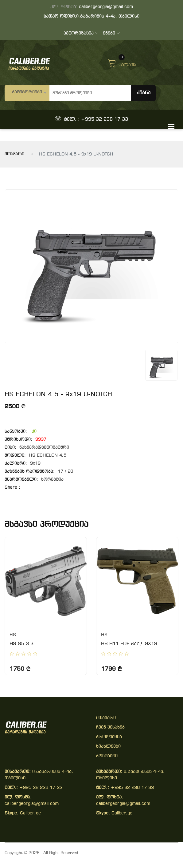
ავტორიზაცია (81, 33)
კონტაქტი (107, 756)
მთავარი (14, 154)
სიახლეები (108, 746)
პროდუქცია (109, 737)
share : (12, 487)
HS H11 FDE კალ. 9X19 (129, 643)
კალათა (122, 62)
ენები (111, 33)
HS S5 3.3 (21, 643)
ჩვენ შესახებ (110, 727)
